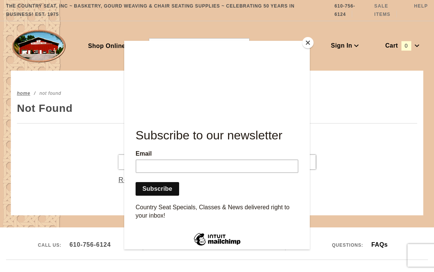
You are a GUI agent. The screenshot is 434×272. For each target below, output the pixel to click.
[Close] (308, 42)
